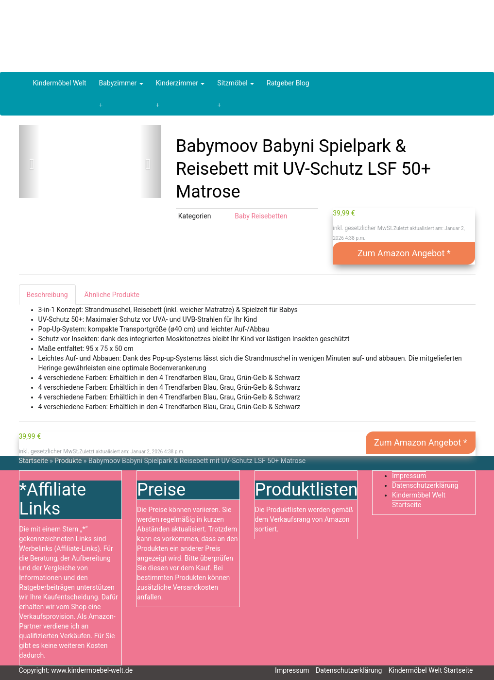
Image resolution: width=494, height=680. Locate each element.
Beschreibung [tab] (47, 295)
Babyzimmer (121, 83)
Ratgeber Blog (288, 83)
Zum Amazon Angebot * (404, 253)
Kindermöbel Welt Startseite (431, 670)
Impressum (409, 476)
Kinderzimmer (180, 83)
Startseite (33, 460)
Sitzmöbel (235, 83)
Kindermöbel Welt (59, 83)
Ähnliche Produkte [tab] (112, 295)
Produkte (68, 460)
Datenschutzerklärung (425, 485)
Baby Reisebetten (261, 216)
